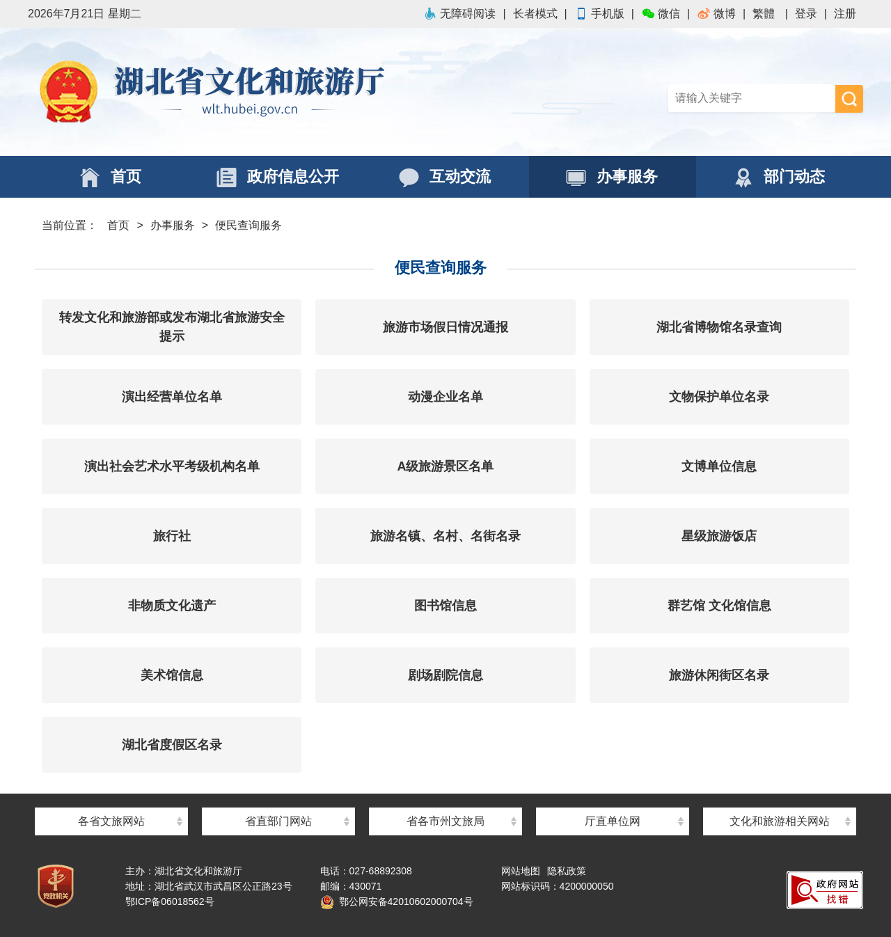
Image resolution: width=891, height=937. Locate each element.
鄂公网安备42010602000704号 (396, 901)
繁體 (763, 13)
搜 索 (849, 98)
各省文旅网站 (111, 821)
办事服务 (172, 225)
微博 (716, 13)
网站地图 (520, 870)
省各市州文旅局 (445, 821)
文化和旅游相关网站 (780, 821)
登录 (806, 13)
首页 (118, 225)
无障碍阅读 (459, 13)
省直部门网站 (278, 821)
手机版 (599, 13)
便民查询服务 (248, 225)
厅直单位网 (612, 821)
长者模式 (535, 13)
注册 (845, 13)
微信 (660, 13)
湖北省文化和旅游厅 (237, 92)
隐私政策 (566, 870)
